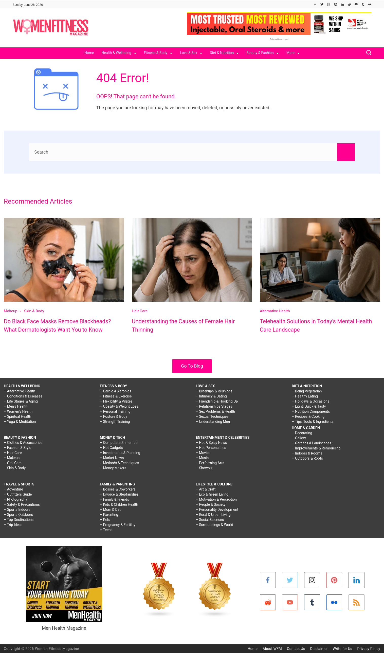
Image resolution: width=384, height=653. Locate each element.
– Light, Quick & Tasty (309, 406)
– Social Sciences (210, 520)
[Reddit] (349, 4)
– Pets (105, 520)
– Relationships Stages (214, 406)
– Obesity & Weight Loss (119, 406)
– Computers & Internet (118, 443)
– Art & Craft (206, 489)
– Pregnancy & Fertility (117, 525)
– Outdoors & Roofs (307, 458)
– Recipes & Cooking (308, 416)
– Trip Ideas (13, 525)
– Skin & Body (15, 468)
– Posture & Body (113, 416)
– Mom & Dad (111, 509)
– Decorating (302, 433)
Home (89, 53)
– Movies (203, 453)
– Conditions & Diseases (23, 396)
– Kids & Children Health (119, 504)
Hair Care (140, 311)
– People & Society (211, 504)
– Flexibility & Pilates (116, 401)
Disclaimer (319, 649)
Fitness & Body (158, 53)
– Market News (112, 458)
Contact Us (296, 649)
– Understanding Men (213, 422)
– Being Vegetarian (307, 391)
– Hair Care (13, 453)
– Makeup (12, 458)
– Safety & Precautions (22, 504)
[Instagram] (328, 4)
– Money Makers (113, 468)
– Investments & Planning (120, 453)
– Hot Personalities (211, 448)
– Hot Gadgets (111, 448)
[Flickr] (369, 4)
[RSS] (356, 602)
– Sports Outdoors (18, 515)
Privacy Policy (368, 649)
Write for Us (342, 649)
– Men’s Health (15, 406)
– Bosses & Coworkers (118, 489)
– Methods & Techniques (119, 463)
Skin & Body (34, 311)
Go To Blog (192, 366)
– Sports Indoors (17, 509)
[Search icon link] (367, 53)
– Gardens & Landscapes (311, 443)
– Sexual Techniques (212, 416)
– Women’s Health (18, 411)
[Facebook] (315, 4)
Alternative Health (275, 311)
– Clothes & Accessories (23, 443)
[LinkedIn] (342, 4)
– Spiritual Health (17, 416)
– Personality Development (217, 509)
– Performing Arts (210, 463)
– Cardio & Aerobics (115, 391)
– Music (202, 458)
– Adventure (13, 489)
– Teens (106, 530)
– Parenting (109, 515)
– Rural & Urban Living (213, 515)
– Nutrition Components (311, 411)
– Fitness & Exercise (116, 396)
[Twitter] (321, 4)
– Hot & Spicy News (211, 443)
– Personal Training (115, 411)
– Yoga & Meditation (20, 422)
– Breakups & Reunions (214, 391)
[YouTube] (356, 4)
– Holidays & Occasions (310, 401)
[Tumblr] (362, 4)
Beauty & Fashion (262, 53)
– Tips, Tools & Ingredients (313, 422)
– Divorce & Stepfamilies (119, 494)
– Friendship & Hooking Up (217, 401)
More (293, 53)
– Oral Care (13, 463)
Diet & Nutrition (224, 53)
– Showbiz (204, 468)
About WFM (272, 649)
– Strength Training (115, 422)
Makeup (10, 311)
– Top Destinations (18, 520)
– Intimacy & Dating (211, 396)
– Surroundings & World (214, 525)
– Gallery (299, 438)
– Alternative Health (19, 391)
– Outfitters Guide (18, 494)
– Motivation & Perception (216, 499)
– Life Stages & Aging (21, 401)
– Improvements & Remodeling (316, 448)
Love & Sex (191, 53)
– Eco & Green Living (212, 494)
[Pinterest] (335, 4)
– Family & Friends (114, 499)
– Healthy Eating (305, 396)
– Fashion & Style (17, 448)
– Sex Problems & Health (215, 411)
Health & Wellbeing (119, 53)
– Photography (15, 499)
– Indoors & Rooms (307, 453)
